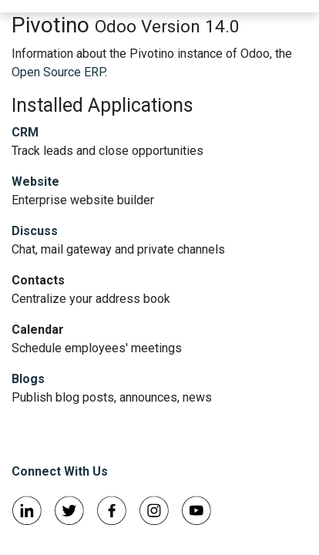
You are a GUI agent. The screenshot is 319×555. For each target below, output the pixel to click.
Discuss (35, 231)
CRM (25, 132)
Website (35, 181)
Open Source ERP (58, 72)
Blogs (28, 379)
